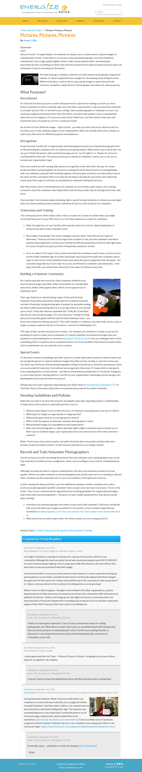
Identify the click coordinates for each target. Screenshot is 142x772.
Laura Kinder (30, 692)
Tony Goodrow (31, 551)
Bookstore (98, 21)
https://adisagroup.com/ (71, 767)
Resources (42, 21)
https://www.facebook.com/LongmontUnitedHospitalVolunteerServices (78, 726)
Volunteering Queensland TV (101, 384)
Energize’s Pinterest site (76, 338)
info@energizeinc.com (50, 511)
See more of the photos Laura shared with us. (57, 719)
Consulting (61, 21)
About (25, 21)
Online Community (45, 530)
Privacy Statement (27, 764)
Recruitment (76, 530)
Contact (117, 21)
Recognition (62, 530)
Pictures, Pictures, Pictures (58, 30)
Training (80, 21)
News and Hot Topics (31, 30)
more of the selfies (87, 745)
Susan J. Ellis (30, 40)
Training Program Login (112, 4)
